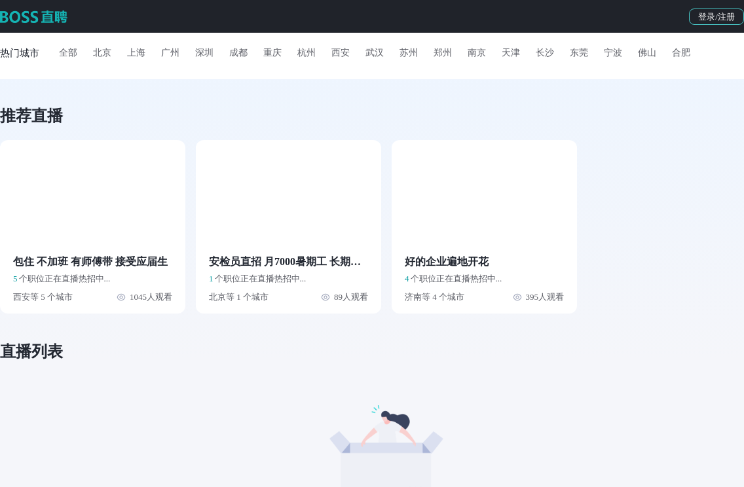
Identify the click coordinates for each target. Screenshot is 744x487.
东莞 (579, 53)
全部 (68, 53)
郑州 (443, 53)
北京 (102, 53)
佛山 (647, 53)
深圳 (204, 53)
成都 (238, 53)
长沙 (545, 53)
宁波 (613, 53)
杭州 (306, 53)
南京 (477, 53)
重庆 (272, 53)
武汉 (374, 53)
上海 (136, 53)
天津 (511, 53)
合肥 (681, 53)
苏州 (409, 53)
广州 (170, 53)
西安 (340, 53)
